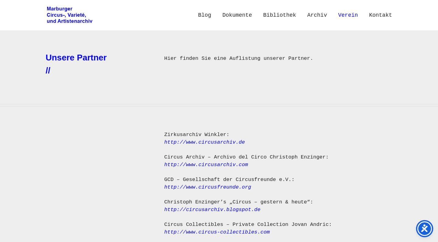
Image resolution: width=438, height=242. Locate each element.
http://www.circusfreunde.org (207, 187)
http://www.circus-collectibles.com (217, 232)
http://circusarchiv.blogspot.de (213, 209)
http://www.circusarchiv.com (206, 164)
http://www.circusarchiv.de (204, 142)
